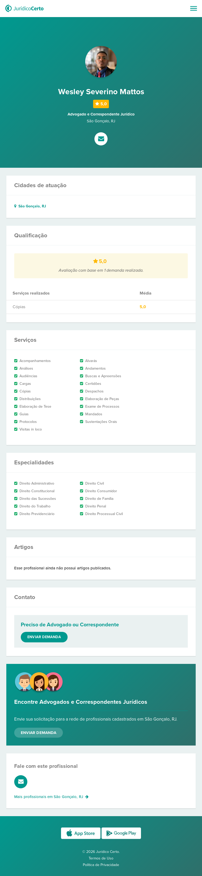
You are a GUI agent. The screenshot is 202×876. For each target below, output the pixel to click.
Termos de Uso (101, 858)
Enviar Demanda (38, 732)
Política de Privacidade (101, 865)
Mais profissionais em (51, 796)
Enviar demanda (44, 637)
